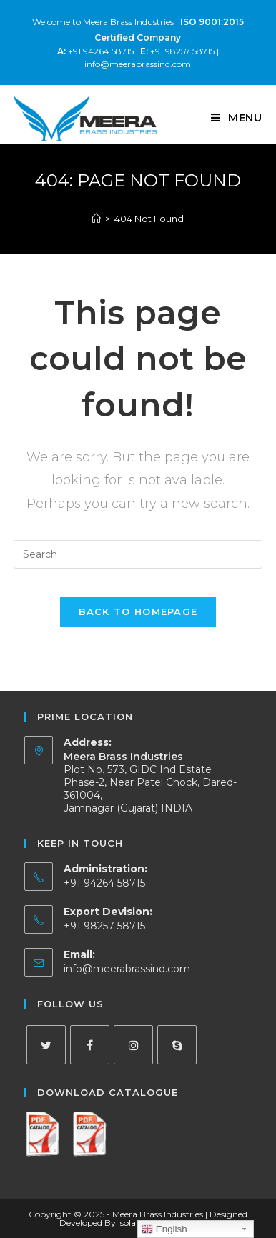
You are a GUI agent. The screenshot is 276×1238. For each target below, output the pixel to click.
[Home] (96, 218)
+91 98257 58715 (177, 51)
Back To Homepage (138, 611)
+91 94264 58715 (95, 51)
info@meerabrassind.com (137, 64)
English (164, 1229)
